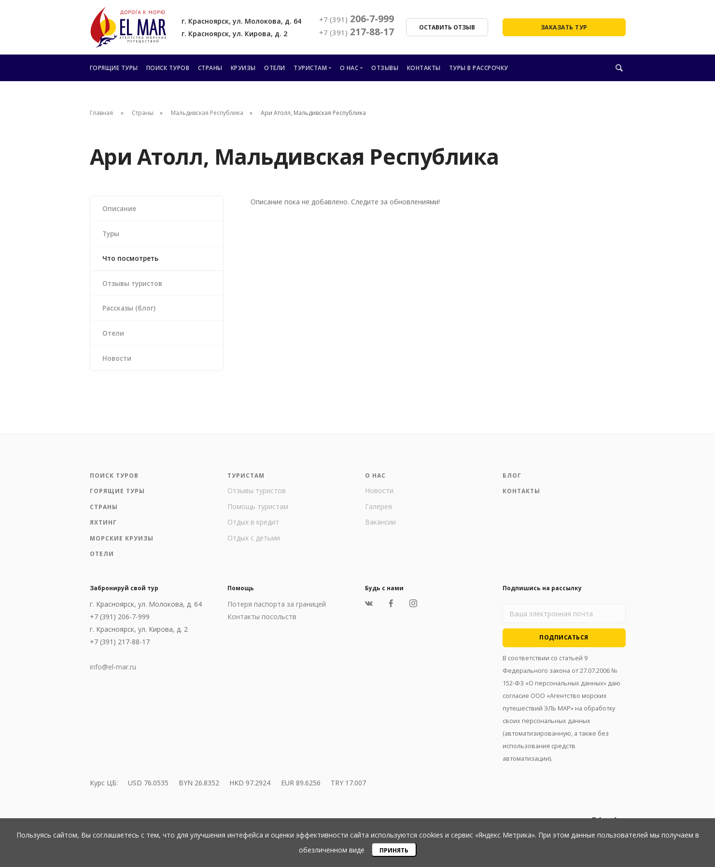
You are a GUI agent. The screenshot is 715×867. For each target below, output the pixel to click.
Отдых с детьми (253, 542)
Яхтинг (103, 527)
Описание (120, 208)
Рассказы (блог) (130, 310)
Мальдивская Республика (207, 113)
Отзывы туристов (134, 285)
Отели (274, 68)
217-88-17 (356, 32)
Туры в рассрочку (478, 68)
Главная (101, 113)
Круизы (243, 68)
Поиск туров (168, 68)
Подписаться (564, 642)
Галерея (378, 511)
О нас (349, 68)
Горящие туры (114, 68)
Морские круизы (122, 543)
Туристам (310, 68)
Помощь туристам (257, 511)
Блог (512, 480)
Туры (112, 234)
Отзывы (384, 68)
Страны (210, 68)
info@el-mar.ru (113, 671)
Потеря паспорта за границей (276, 608)
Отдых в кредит (253, 526)
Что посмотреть (132, 259)
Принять (393, 850)
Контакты (424, 68)
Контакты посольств (261, 621)
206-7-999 (356, 19)
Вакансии (380, 526)
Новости (118, 362)
